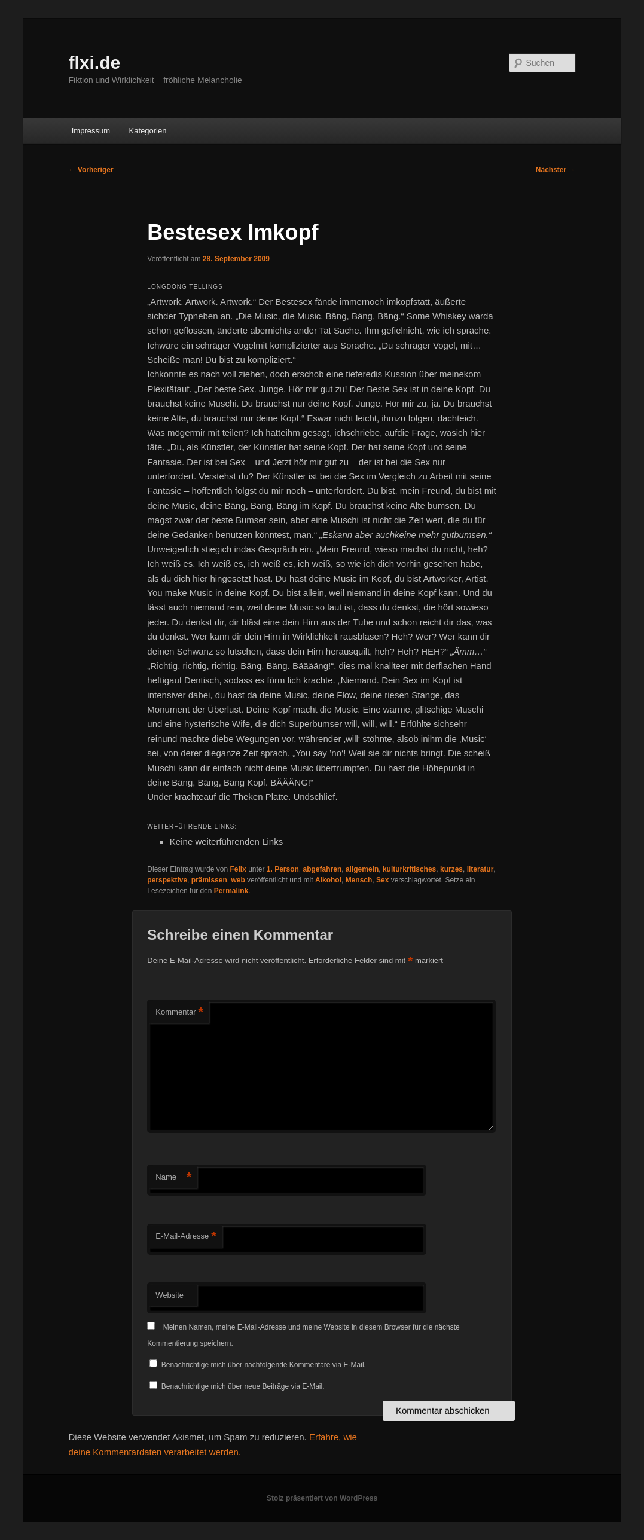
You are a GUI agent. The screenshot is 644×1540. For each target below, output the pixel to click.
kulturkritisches (409, 869)
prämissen (209, 880)
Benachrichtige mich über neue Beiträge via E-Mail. (243, 1386)
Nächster (556, 170)
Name (173, 1177)
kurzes (451, 869)
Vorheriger (91, 170)
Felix (238, 869)
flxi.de (95, 62)
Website (169, 1295)
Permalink (231, 891)
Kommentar (179, 1012)
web (238, 880)
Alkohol (328, 880)
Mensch (359, 880)
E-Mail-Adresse (185, 1236)
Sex (382, 880)
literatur (480, 869)
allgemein (362, 869)
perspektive (167, 880)
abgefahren (322, 869)
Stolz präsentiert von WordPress (322, 1498)
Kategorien (147, 130)
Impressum (91, 130)
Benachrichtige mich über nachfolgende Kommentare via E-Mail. (263, 1365)
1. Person (283, 869)
